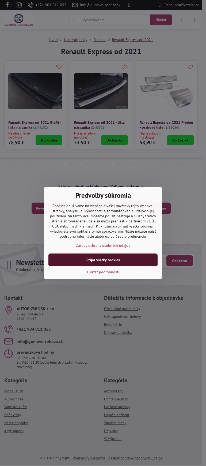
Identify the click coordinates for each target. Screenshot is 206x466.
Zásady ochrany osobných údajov (103, 245)
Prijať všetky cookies (103, 260)
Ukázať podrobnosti (103, 272)
